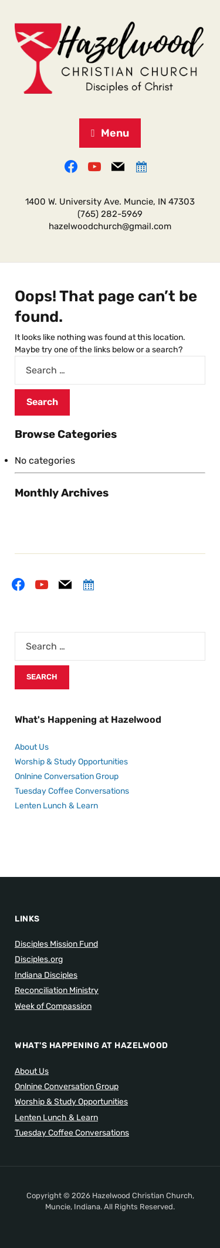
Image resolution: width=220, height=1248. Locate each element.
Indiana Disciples (46, 975)
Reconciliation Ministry (57, 990)
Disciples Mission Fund (56, 944)
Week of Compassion (53, 1006)
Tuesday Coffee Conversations (72, 791)
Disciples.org (39, 959)
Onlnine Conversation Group (67, 776)
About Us (32, 747)
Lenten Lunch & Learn (56, 806)
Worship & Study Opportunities (71, 762)
